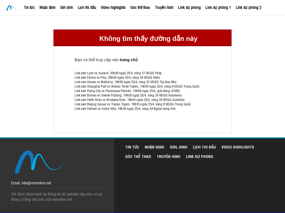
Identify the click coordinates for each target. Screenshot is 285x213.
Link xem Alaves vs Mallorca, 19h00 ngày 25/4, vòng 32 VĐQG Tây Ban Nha (125, 82)
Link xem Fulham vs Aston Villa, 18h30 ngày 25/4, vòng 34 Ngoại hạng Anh (125, 108)
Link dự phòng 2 (248, 7)
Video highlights (113, 7)
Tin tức (29, 7)
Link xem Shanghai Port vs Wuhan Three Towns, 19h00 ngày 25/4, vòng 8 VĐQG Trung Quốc (137, 86)
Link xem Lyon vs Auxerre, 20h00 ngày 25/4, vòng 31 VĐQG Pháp (118, 73)
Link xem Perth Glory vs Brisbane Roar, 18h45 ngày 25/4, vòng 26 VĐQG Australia (130, 99)
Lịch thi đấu (87, 7)
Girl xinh (66, 7)
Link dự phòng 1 (218, 7)
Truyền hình (164, 7)
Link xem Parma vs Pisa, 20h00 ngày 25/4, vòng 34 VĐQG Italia (117, 77)
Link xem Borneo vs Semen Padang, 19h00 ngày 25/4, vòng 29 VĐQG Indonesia (128, 95)
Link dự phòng (189, 7)
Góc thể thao (140, 7)
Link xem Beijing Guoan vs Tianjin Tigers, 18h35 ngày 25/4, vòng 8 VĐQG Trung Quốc (133, 104)
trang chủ (128, 60)
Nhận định (47, 7)
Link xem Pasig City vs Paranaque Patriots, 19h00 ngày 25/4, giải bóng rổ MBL (127, 90)
